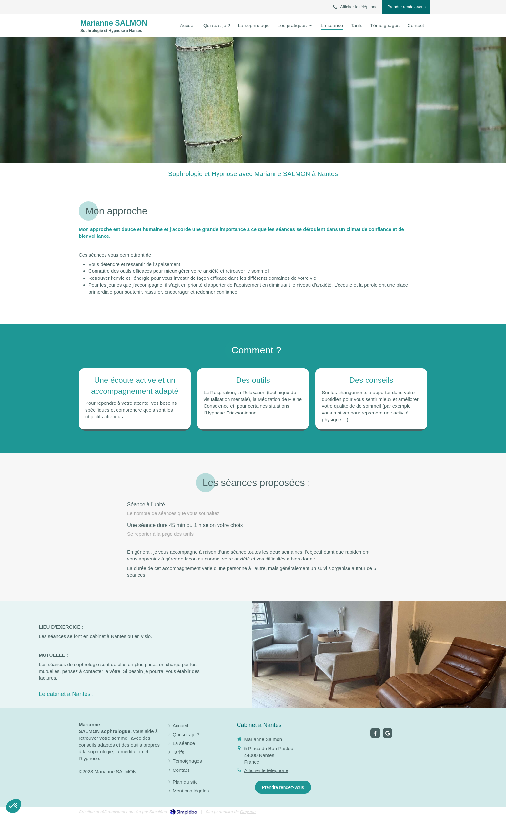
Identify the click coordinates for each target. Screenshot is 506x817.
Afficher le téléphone (359, 7)
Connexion (415, 811)
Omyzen (248, 811)
